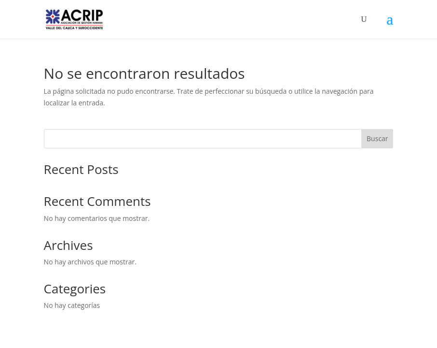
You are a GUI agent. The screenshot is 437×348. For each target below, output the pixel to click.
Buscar (377, 138)
